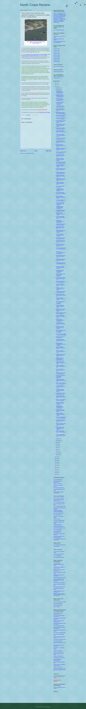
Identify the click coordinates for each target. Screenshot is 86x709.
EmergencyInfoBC (57, 518)
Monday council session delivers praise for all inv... (60, 227)
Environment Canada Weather (59, 520)
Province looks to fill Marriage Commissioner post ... (60, 145)
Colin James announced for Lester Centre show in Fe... (61, 256)
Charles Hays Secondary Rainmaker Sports (58, 613)
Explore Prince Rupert (58, 483)
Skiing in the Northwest (58, 650)
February (57, 452)
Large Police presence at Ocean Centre (60, 337)
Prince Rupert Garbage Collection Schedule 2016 (58, 511)
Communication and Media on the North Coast (59, 568)
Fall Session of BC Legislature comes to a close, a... (60, 213)
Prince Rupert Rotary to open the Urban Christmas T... (60, 103)
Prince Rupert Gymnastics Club (59, 632)
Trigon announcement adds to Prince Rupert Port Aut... (61, 424)
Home (36, 150)
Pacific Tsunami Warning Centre (59, 527)
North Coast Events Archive (59, 66)
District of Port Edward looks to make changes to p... (61, 432)
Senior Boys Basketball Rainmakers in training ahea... (60, 217)
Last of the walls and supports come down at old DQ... (60, 299)
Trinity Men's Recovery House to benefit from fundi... (60, 306)
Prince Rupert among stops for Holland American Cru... (61, 260)
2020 (56, 458)
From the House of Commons (59, 554)
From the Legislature (57, 555)
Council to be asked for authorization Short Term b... (60, 340)
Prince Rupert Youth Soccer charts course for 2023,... (61, 139)
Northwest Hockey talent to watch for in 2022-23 (60, 400)
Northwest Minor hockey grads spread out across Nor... (60, 396)
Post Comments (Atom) (29, 153)
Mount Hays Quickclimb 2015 (59, 625)
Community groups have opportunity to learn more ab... (61, 141)
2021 (56, 456)
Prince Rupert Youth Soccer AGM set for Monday (61, 224)
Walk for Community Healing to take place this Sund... (61, 197)
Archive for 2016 (57, 61)
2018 (56, 462)
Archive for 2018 (57, 58)
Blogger (48, 706)
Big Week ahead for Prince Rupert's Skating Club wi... (60, 169)
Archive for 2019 (57, 56)
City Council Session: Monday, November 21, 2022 (60, 347)
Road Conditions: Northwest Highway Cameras (59, 500)
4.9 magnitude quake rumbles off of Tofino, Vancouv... (60, 189)
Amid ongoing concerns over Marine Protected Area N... (60, 135)
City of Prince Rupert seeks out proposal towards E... (61, 163)
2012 (56, 472)
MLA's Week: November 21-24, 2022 (60, 187)
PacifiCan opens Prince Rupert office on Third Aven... (60, 410)
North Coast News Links (58, 479)
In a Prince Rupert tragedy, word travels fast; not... (60, 292)
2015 (56, 467)
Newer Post (23, 150)
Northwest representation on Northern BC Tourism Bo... (60, 435)
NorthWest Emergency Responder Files (58, 481)
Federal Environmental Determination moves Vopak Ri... (60, 203)
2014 (56, 469)
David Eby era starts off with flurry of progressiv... (61, 313)
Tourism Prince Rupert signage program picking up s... (60, 380)
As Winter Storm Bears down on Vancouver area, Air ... (61, 131)
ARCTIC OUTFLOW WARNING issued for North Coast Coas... (60, 95)
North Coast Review (35, 5)
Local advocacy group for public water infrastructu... (61, 173)
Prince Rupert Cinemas (58, 605)
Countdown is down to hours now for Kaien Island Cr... (60, 403)
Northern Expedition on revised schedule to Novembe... (60, 235)
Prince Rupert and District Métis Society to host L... (60, 238)
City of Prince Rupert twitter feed (59, 506)
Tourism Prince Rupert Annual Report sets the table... (60, 109)
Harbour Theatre (57, 606)
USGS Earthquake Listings (58, 526)
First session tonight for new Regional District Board (60, 390)
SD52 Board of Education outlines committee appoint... (60, 165)
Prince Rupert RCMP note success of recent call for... (60, 241)
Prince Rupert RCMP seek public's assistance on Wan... (60, 121)
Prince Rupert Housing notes (59, 487)
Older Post (48, 150)
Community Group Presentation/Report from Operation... (61, 344)
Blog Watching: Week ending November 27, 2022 (60, 183)
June (57, 445)
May (57, 447)
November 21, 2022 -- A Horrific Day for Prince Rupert (60, 288)
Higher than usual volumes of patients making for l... (60, 373)
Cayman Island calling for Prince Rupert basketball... (60, 302)
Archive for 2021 (57, 53)
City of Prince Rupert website (59, 502)
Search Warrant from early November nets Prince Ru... (60, 420)
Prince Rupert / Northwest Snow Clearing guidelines (59, 42)
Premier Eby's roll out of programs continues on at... (60, 155)
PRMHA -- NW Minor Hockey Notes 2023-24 (59, 621)
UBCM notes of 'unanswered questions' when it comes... (60, 252)
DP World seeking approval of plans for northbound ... (61, 418)
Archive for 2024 (57, 48)
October (57, 438)
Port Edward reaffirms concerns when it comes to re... (60, 386)
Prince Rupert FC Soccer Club (59, 657)
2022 (56, 86)
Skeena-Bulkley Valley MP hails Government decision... (60, 231)
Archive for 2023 (57, 50)
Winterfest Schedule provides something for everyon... (60, 414)
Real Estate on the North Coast (59, 586)
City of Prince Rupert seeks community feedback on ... (61, 249)
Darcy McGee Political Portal (59, 557)
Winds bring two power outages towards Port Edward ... (60, 267)
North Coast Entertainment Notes (60, 601)
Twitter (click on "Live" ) (58, 77)
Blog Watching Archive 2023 (59, 71)
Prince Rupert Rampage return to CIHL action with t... (61, 193)
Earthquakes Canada (57, 524)
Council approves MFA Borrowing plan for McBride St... (60, 271)
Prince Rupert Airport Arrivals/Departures (57, 532)
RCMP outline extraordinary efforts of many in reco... (61, 383)
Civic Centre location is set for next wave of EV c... (60, 200)
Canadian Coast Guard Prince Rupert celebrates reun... (60, 176)
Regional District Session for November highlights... (61, 113)
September (58, 440)
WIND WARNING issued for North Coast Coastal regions (61, 125)
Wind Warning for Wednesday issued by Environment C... (60, 320)
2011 (56, 474)
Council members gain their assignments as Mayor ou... (61, 278)
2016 (56, 465)
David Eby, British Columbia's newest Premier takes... (59, 407)
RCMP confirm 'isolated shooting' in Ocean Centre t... (60, 327)
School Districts (56, 546)
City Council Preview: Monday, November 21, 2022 (60, 351)
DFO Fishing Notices (57, 514)
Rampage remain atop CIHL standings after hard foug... (61, 149)
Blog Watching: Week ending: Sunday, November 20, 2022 (60, 359)
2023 (56, 84)
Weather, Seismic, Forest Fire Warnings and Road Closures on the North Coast (59, 594)
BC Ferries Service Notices (58, 513)
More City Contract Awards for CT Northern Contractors (60, 331)
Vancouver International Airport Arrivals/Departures (59, 537)
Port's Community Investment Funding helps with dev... (60, 99)
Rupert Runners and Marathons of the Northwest (59, 665)
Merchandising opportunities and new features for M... (60, 221)
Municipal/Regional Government (59, 544)
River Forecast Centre (58, 529)
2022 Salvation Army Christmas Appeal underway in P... (59, 207)
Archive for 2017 (57, 59)
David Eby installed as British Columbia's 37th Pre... (60, 366)
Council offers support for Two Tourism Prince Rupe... (60, 245)
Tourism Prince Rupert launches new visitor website (60, 159)
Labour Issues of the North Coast (60, 577)
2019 (56, 460)
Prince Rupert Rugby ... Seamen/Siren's (58, 660)
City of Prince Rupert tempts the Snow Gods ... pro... (61, 370)
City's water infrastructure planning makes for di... (60, 282)
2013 (56, 470)
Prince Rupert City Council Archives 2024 (58, 492)
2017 (56, 463)
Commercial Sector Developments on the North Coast (59, 564)
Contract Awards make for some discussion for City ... (60, 263)
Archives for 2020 (57, 55)
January (57, 454)
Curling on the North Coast (58, 656)
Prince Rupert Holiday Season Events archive (60, 106)
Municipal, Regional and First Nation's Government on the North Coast (59, 580)
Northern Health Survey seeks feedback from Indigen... (60, 428)
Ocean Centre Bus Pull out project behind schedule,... (60, 274)
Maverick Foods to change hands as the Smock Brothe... (60, 310)
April (57, 449)
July (57, 444)
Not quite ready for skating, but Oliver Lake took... (60, 394)
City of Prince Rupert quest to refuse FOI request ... (60, 118)
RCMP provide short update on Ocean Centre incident (61, 334)
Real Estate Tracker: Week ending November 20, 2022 (60, 355)
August (57, 442)
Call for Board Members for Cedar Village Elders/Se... (60, 376)
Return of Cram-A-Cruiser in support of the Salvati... (61, 116)
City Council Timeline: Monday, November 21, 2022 (60, 285)
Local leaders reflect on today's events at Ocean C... (60, 323)
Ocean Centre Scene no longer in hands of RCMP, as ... (61, 295)
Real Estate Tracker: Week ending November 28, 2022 (60, 179)
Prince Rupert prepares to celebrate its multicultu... (60, 211)
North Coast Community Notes (59, 582)
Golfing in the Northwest (58, 667)
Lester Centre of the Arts (58, 603)
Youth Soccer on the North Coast (60, 639)
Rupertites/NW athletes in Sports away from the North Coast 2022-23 (60, 669)
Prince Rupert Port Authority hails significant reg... (61, 152)
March (57, 451)
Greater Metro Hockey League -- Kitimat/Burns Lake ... (60, 362)
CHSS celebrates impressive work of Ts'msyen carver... (59, 92)
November (58, 89)
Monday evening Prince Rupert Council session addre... (60, 316)
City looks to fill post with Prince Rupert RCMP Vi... (61, 128)
